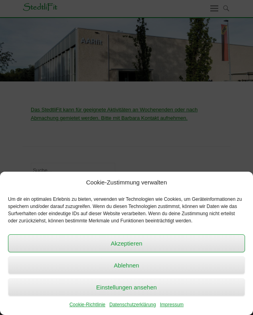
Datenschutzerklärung (132, 304)
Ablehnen (126, 265)
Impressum (172, 304)
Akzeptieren (126, 243)
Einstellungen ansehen (126, 287)
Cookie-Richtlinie (87, 304)
